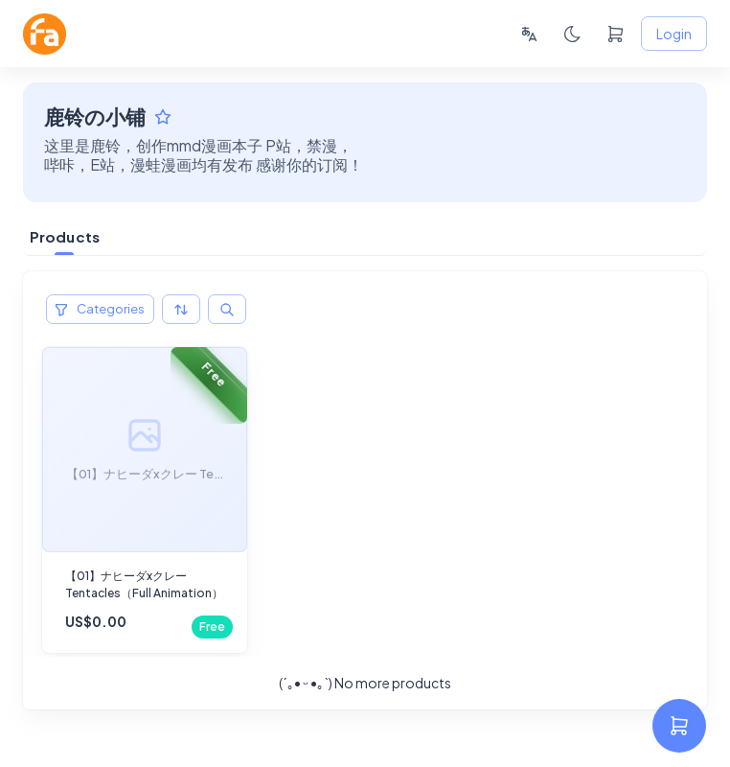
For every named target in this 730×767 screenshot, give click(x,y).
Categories (100, 309)
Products (65, 236)
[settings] (679, 726)
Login (674, 34)
